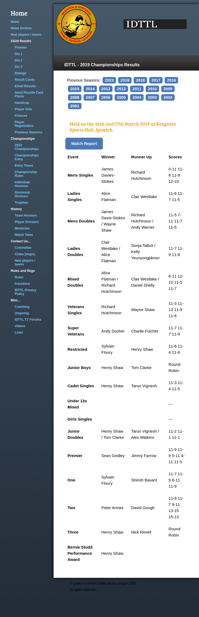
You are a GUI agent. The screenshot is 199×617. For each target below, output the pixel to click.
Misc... (16, 300)
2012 (121, 88)
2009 (167, 88)
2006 (105, 97)
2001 (74, 106)
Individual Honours (22, 184)
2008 (74, 97)
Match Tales (24, 235)
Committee (23, 248)
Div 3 (18, 67)
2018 (140, 80)
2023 (109, 80)
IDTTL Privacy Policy (25, 292)
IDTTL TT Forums (28, 320)
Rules (19, 277)
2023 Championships (27, 147)
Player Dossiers (27, 222)
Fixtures (21, 116)
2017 (156, 80)
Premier (21, 47)
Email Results (25, 86)
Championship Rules (26, 174)
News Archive (21, 28)
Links (19, 332)
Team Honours (26, 215)
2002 (167, 97)
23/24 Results (21, 41)
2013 (105, 88)
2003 (152, 97)
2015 (74, 88)
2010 (152, 88)
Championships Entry (27, 157)
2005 (121, 97)
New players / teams (26, 34)
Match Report (84, 143)
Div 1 (18, 54)
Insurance (22, 284)
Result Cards (25, 80)
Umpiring (22, 313)
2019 (125, 80)
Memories (22, 228)
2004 (136, 97)
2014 (90, 88)
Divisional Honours (22, 194)
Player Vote (23, 109)
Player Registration (24, 124)
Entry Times (24, 165)
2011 (136, 88)
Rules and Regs (23, 271)
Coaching (22, 307)
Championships (23, 139)
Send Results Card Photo (29, 94)
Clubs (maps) (25, 254)
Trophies (21, 203)
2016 (171, 80)
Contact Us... (20, 241)
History (16, 209)
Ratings (21, 73)
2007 (90, 97)
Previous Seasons (28, 132)
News (15, 22)
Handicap (22, 103)
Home (19, 13)
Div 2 (18, 60)
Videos (20, 326)
